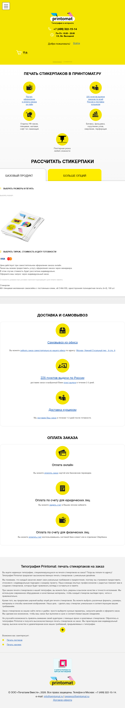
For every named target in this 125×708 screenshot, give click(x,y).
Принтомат (57, 62)
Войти (76, 43)
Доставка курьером (62, 410)
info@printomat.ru (53, 696)
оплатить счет (35, 537)
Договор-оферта (62, 700)
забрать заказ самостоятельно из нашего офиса (42, 350)
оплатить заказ (51, 473)
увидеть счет (55, 505)
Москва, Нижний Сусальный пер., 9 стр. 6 (95, 350)
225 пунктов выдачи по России (62, 378)
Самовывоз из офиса (62, 342)
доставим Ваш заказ (47, 418)
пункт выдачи (70, 382)
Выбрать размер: (6, 195)
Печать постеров (14, 640)
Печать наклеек (14, 644)
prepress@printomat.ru (77, 696)
